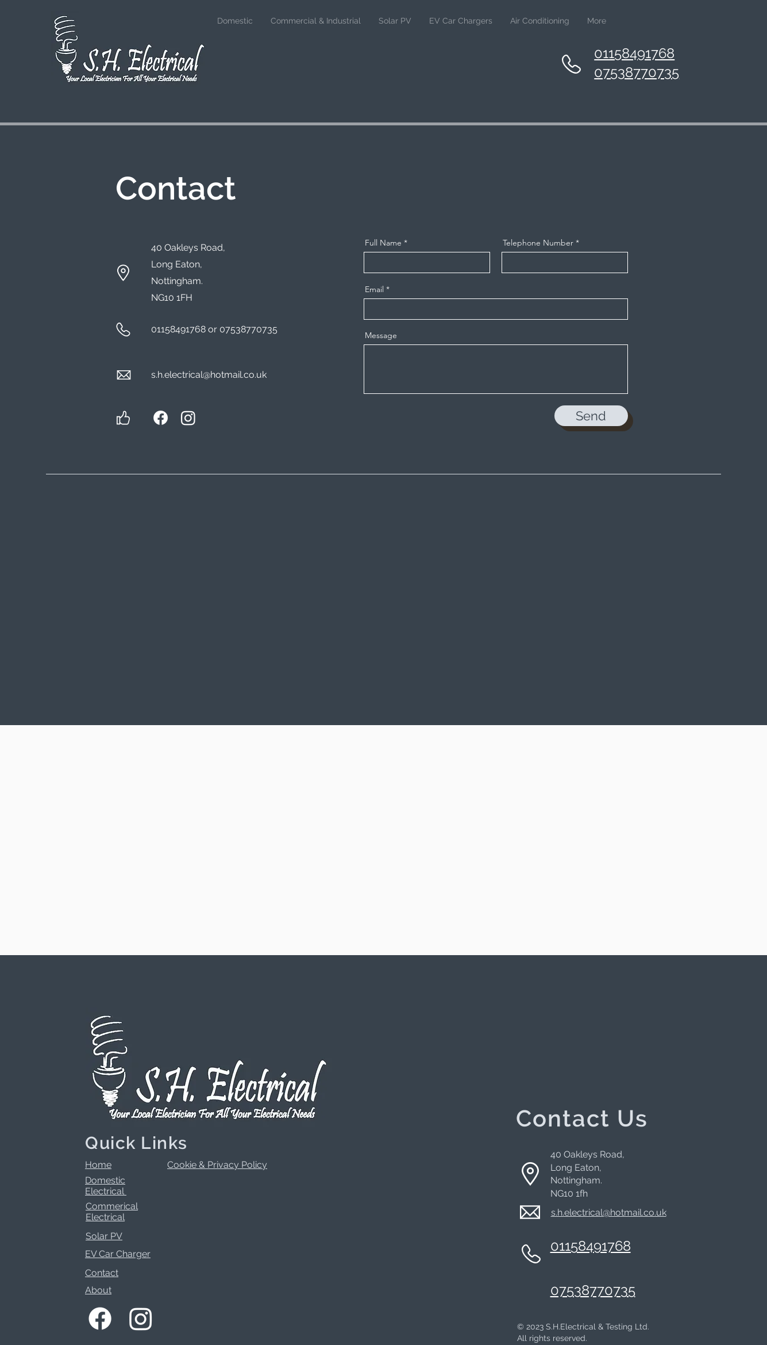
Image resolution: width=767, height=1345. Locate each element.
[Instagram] (188, 417)
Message (381, 335)
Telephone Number (538, 243)
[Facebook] (160, 417)
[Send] (591, 415)
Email (374, 289)
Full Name (383, 243)
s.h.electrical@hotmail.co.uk (209, 374)
